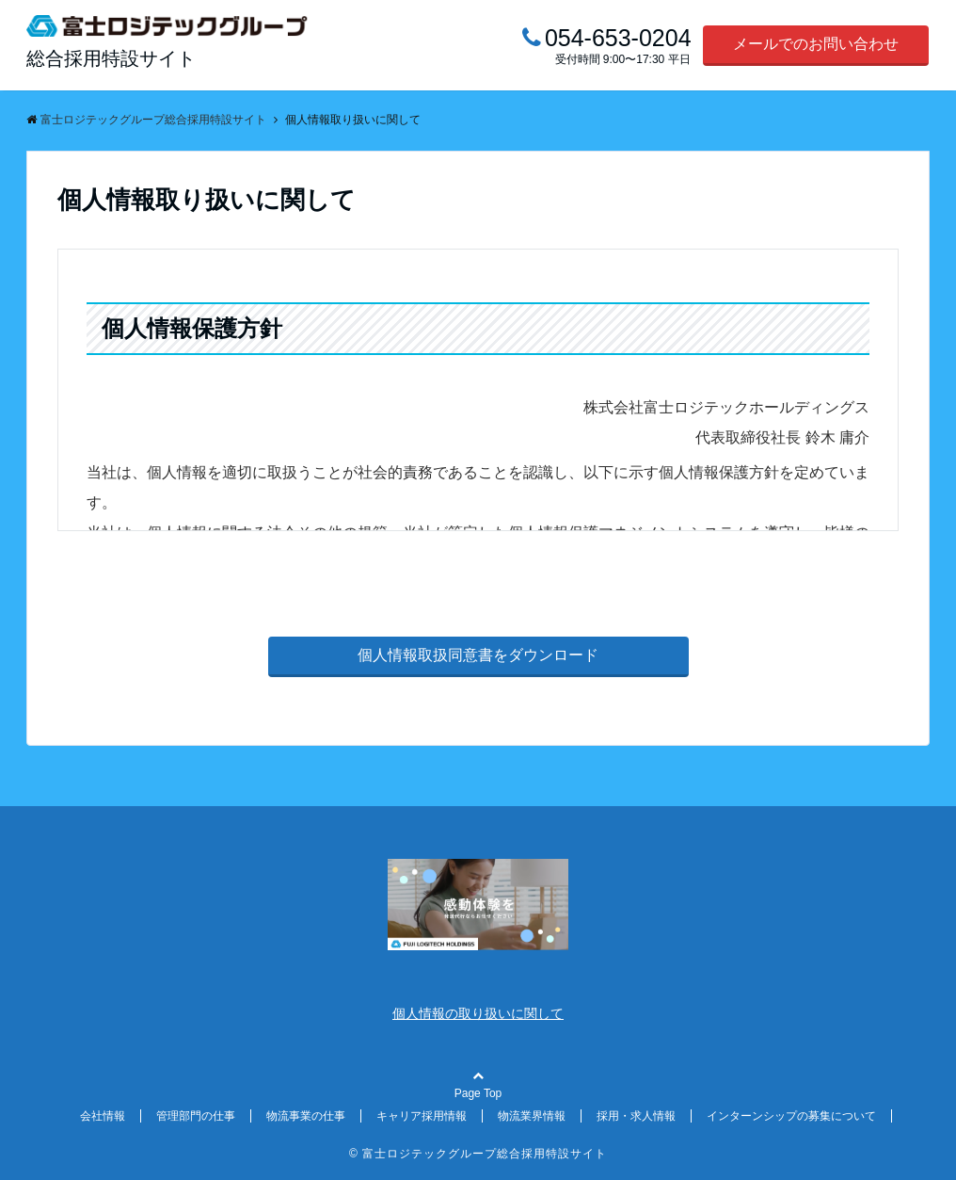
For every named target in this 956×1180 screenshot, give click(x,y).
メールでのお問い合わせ (816, 44)
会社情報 (102, 1116)
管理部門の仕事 (195, 1116)
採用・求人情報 (636, 1116)
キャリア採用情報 (421, 1116)
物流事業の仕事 (305, 1116)
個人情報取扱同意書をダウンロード (478, 655)
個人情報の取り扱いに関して (478, 1013)
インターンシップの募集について (791, 1116)
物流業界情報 (532, 1116)
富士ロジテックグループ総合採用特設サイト (484, 1153)
